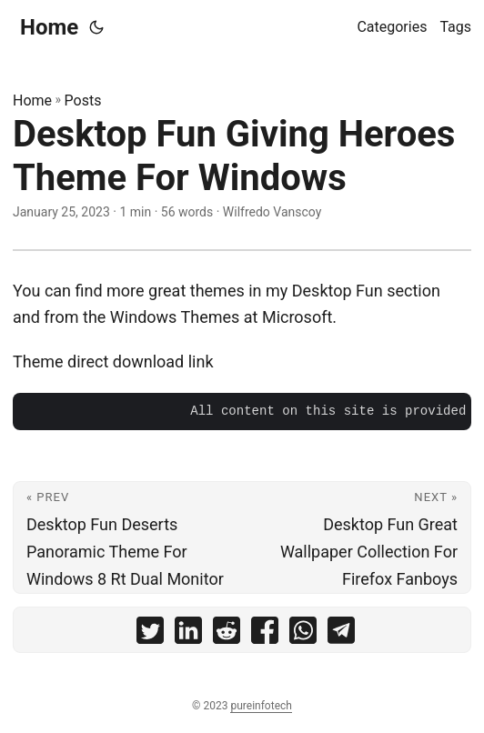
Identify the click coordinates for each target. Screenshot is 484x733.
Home (49, 27)
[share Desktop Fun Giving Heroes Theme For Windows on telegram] (341, 634)
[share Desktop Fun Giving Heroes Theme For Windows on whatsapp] (303, 634)
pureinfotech (260, 705)
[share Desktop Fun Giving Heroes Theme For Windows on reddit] (226, 634)
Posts (83, 100)
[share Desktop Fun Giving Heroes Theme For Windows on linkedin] (188, 634)
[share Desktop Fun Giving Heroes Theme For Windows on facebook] (264, 634)
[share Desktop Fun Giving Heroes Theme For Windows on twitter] (150, 634)
